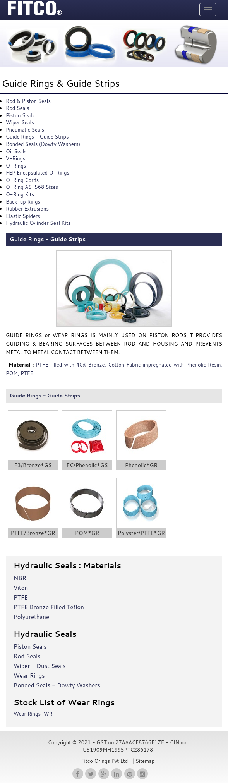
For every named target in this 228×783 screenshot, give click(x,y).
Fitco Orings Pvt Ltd (104, 760)
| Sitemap (142, 760)
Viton (21, 588)
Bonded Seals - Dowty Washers (57, 685)
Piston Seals (30, 647)
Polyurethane (31, 617)
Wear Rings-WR (33, 713)
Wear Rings (29, 676)
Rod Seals (27, 656)
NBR (20, 578)
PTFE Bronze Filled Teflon (49, 607)
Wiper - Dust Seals (39, 666)
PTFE (21, 597)
